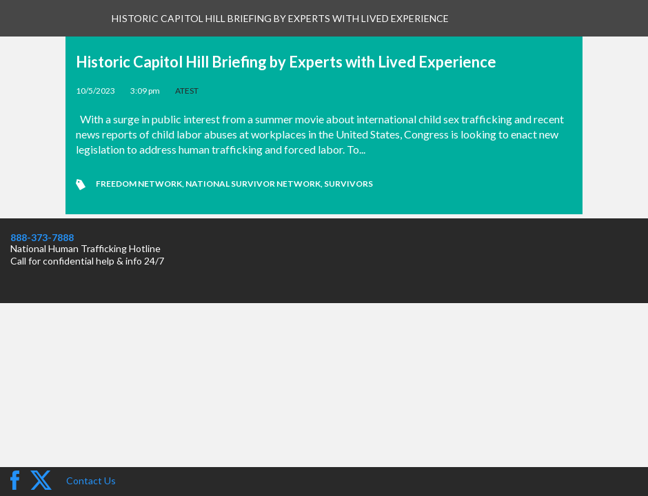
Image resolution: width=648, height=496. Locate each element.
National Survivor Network (253, 183)
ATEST (187, 90)
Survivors (348, 183)
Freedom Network (139, 183)
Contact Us (91, 480)
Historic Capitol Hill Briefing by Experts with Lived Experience (286, 61)
